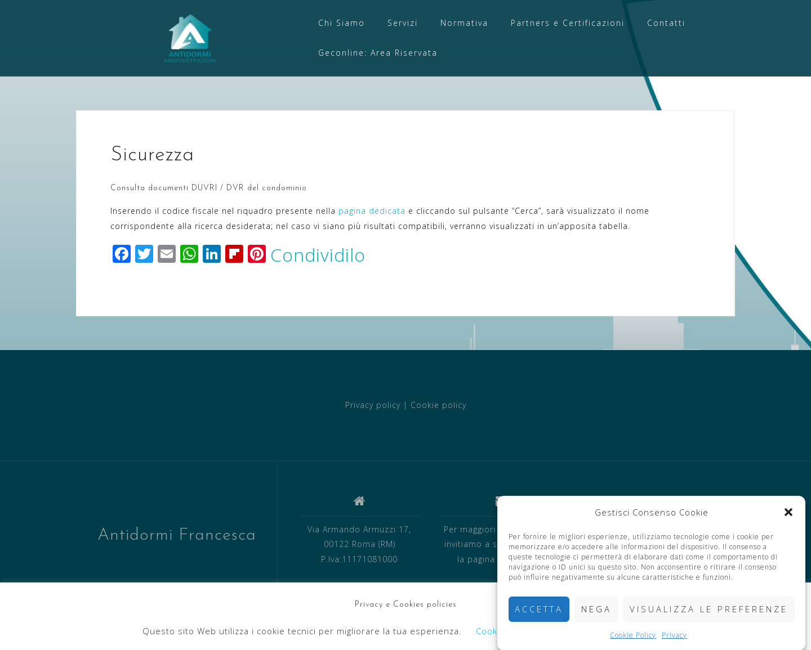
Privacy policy (372, 405)
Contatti (666, 22)
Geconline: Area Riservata (378, 52)
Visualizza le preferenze (709, 612)
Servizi (402, 22)
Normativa (464, 22)
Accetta (539, 612)
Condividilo (318, 255)
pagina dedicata (372, 210)
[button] (788, 516)
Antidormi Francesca (176, 535)
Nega (596, 612)
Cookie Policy (633, 638)
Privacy (674, 638)
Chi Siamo (341, 22)
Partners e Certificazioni (568, 22)
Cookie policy (438, 405)
